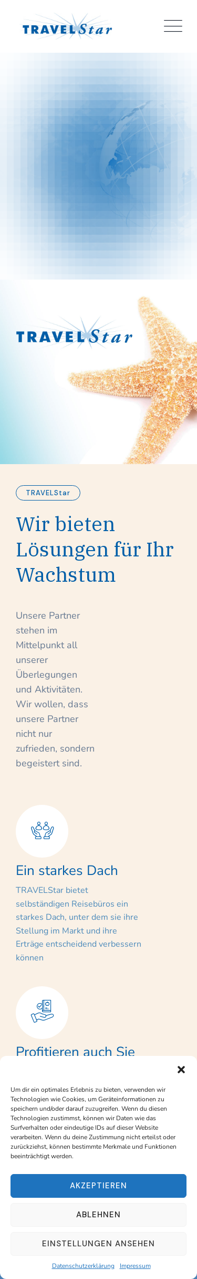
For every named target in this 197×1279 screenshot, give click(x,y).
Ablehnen (98, 1214)
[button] (181, 1069)
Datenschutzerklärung (83, 1266)
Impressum (135, 1266)
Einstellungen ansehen (98, 1243)
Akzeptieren (98, 1185)
